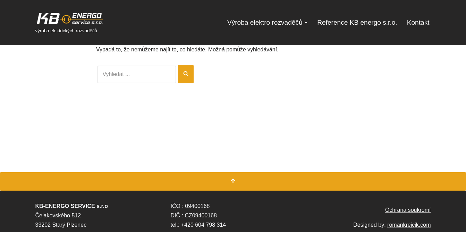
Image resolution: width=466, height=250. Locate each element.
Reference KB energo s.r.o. (357, 22)
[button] (305, 22)
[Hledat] (137, 74)
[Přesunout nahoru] (233, 199)
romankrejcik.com (409, 242)
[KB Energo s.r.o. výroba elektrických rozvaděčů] (70, 22)
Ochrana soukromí (408, 228)
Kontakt (418, 22)
